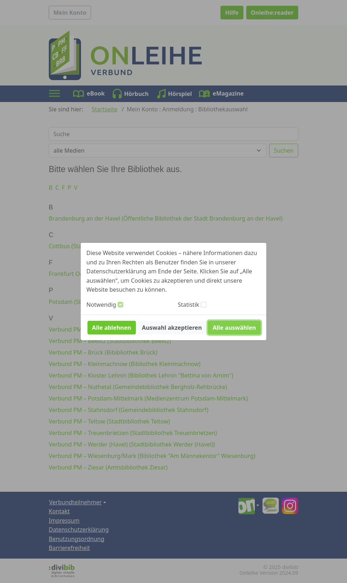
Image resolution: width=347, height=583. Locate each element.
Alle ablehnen (111, 328)
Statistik (188, 305)
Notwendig (101, 305)
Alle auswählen (234, 328)
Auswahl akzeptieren (172, 328)
